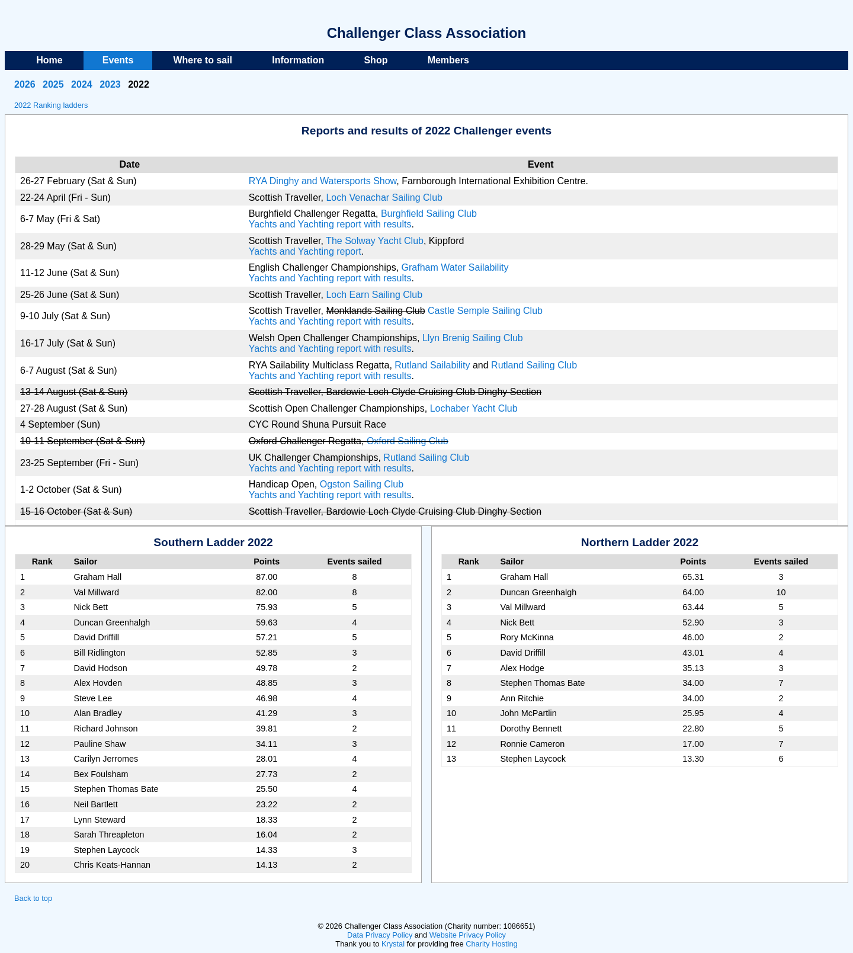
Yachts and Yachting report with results (330, 224)
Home (49, 60)
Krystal (393, 943)
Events (117, 60)
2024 (81, 84)
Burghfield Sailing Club (429, 213)
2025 (53, 84)
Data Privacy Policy (379, 934)
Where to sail (202, 60)
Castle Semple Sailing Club (485, 311)
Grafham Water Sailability (455, 267)
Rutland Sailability (432, 365)
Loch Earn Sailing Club (374, 295)
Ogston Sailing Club (361, 484)
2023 (110, 84)
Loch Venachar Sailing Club (384, 197)
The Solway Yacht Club (375, 241)
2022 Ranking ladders (51, 105)
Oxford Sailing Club (407, 441)
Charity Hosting (491, 943)
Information (298, 60)
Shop (375, 60)
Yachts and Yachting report (305, 251)
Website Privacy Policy (467, 934)
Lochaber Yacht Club (474, 408)
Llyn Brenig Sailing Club (472, 338)
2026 (25, 84)
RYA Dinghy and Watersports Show (323, 181)
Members (448, 60)
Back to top (33, 898)
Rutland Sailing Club (534, 365)
